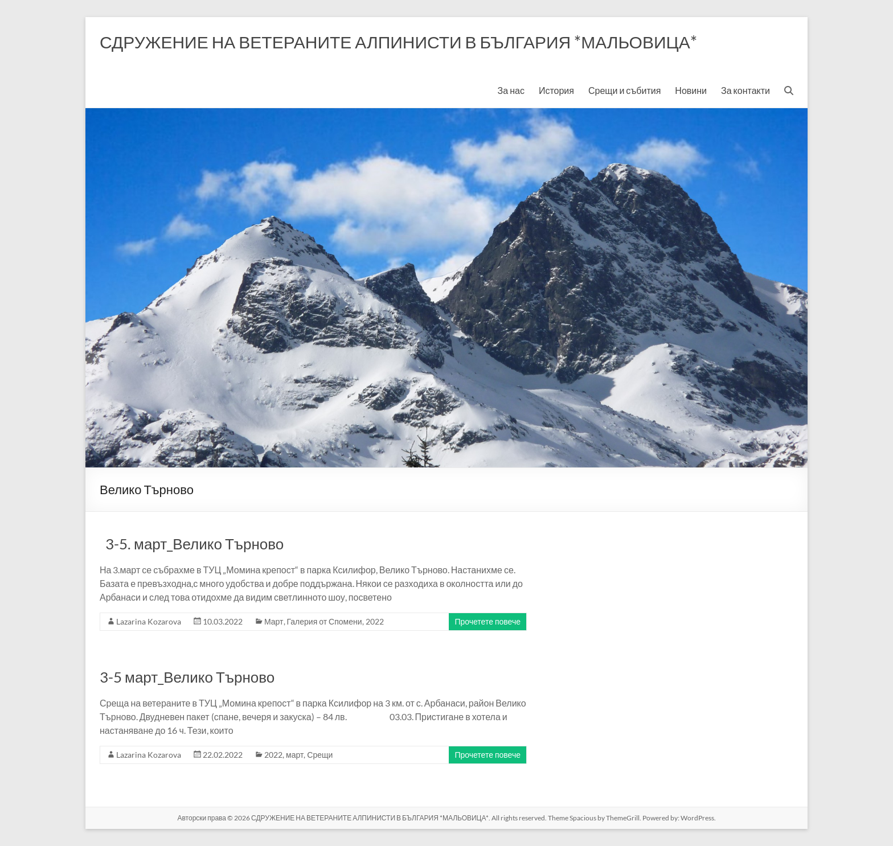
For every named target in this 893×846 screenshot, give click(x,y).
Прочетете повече (487, 621)
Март (274, 621)
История (556, 90)
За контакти (745, 90)
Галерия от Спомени (324, 621)
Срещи (320, 754)
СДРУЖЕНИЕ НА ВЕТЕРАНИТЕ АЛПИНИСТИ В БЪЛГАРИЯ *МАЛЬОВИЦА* (398, 41)
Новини (691, 90)
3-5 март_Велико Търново (187, 677)
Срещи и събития (624, 90)
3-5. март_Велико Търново (192, 544)
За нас (511, 90)
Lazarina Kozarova (148, 621)
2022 (375, 621)
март (295, 754)
